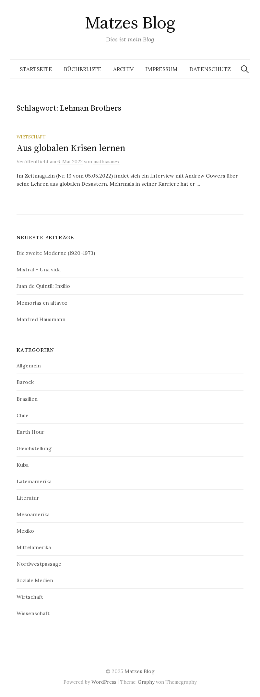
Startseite (36, 69)
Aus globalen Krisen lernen (71, 148)
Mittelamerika (34, 547)
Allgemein (29, 365)
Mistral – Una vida (39, 269)
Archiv (123, 69)
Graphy (146, 682)
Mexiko (25, 531)
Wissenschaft (33, 613)
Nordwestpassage (39, 564)
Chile (23, 415)
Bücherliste (82, 69)
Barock (25, 382)
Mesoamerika (33, 514)
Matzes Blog (130, 23)
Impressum (161, 69)
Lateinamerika (34, 481)
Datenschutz (210, 69)
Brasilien (27, 399)
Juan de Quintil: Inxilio (43, 286)
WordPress (103, 682)
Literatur (28, 498)
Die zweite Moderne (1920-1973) (56, 253)
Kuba (23, 465)
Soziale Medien (35, 580)
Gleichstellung (34, 448)
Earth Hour (30, 432)
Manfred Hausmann (41, 319)
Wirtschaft (31, 137)
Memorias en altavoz (42, 302)
